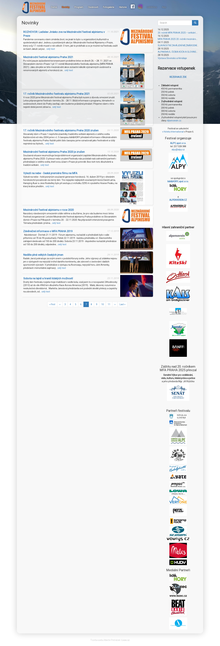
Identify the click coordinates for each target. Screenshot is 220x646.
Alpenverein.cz (174, 120)
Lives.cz (126, 640)
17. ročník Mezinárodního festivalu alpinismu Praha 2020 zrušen (61, 130)
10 (103, 304)
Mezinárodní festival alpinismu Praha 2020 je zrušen (54, 151)
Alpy (164, 7)
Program (78, 7)
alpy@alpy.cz (178, 149)
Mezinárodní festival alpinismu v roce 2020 (48, 209)
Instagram (140, 6)
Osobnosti (93, 7)
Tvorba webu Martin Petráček (105, 640)
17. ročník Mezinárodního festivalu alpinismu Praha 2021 (56, 93)
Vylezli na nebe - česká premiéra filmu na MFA (50, 173)
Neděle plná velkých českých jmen (43, 254)
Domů (54, 7)
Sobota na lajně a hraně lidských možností (48, 278)
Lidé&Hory (152, 7)
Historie (123, 7)
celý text (50, 49)
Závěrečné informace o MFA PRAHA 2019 (47, 231)
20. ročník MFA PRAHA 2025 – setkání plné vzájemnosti (185, 32)
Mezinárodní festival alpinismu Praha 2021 (48, 57)
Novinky (66, 7)
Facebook (133, 6)
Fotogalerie (108, 7)
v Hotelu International (173, 131)
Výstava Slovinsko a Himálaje (172, 58)
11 (110, 304)
